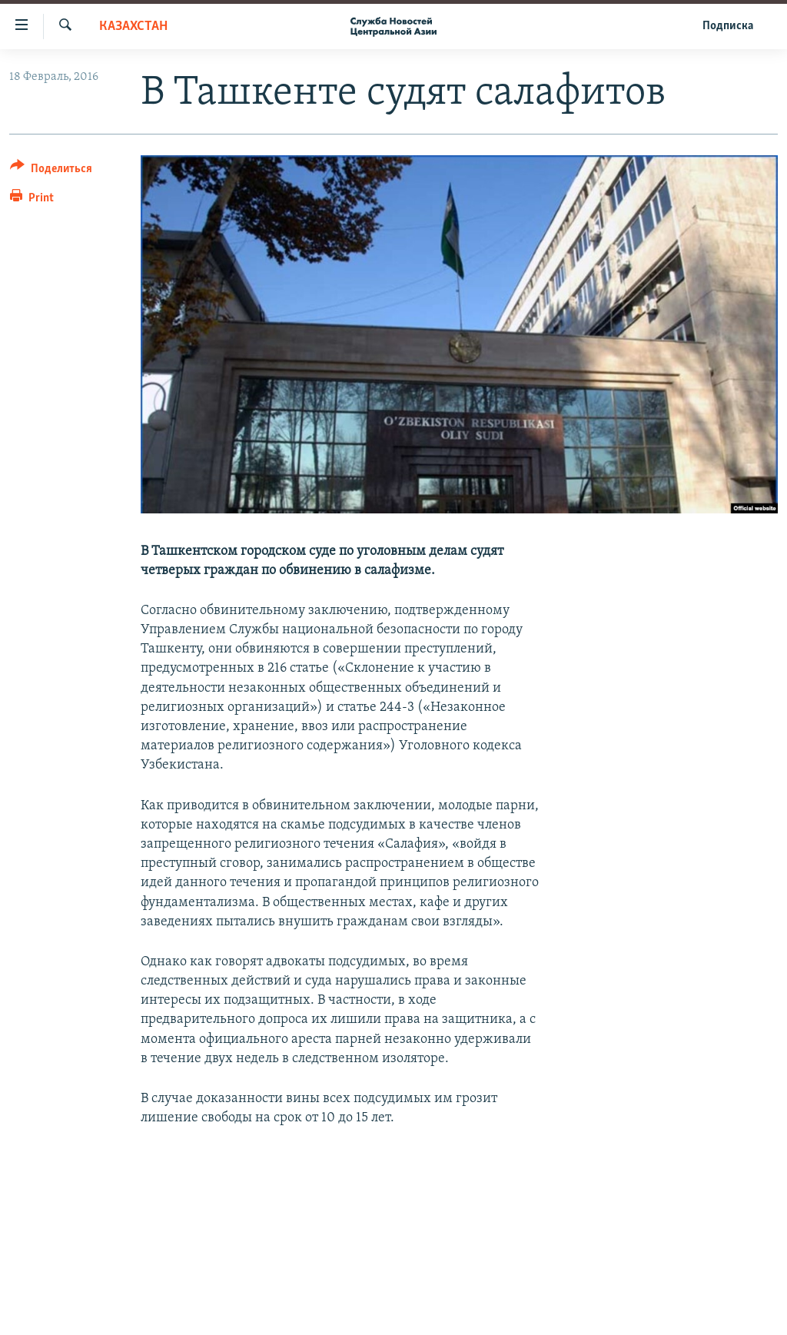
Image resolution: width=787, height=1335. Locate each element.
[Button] (51, 171)
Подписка (727, 26)
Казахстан (133, 26)
